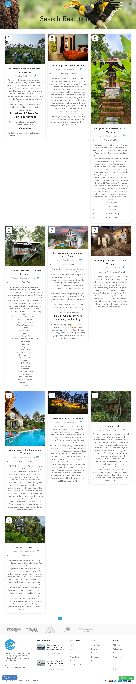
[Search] (130, 4)
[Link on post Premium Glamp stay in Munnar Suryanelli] (25, 246)
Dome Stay (95, 649)
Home (72, 645)
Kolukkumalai (117, 657)
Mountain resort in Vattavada (68, 418)
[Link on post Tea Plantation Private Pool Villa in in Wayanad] (25, 49)
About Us (73, 649)
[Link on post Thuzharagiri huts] (111, 406)
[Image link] (10, 644)
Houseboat (95, 657)
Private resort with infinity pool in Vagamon (25, 451)
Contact (72, 669)
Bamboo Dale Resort (25, 547)
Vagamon (116, 661)
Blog (71, 653)
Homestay (94, 653)
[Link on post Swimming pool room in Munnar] (68, 47)
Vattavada (116, 665)
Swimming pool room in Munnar (68, 65)
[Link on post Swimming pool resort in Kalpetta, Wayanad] (111, 241)
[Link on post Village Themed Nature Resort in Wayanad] (111, 79)
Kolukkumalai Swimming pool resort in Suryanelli (68, 254)
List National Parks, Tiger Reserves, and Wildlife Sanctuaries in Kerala (56, 663)
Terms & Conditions (77, 665)
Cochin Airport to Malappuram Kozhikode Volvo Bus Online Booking (56, 647)
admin (27, 76)
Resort (93, 661)
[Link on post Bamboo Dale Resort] (25, 529)
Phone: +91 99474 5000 (15, 665)
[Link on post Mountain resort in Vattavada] (68, 402)
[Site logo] (8, 4)
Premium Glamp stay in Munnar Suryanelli (25, 272)
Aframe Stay (95, 645)
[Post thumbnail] (41, 650)
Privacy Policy (74, 657)
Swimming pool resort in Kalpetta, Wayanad (111, 262)
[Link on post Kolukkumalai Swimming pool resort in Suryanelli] (68, 237)
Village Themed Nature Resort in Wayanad (111, 130)
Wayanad (116, 669)
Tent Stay (94, 665)
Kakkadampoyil (118, 649)
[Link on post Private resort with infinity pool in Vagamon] (25, 418)
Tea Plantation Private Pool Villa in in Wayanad (25, 70)
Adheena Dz (69, 69)
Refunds (73, 661)
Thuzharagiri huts (111, 426)
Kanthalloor (117, 653)
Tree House (95, 669)
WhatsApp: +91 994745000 (16, 667)
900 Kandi (116, 645)
